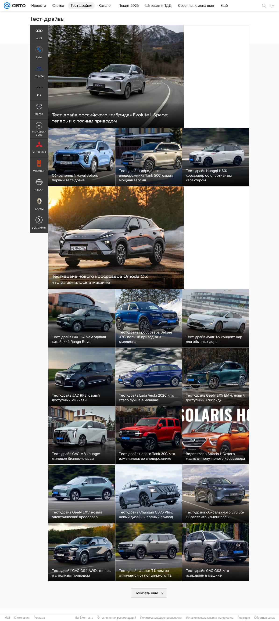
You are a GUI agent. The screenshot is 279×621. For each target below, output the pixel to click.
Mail (7, 617)
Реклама (39, 617)
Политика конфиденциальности (161, 617)
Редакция (244, 617)
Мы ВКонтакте (84, 617)
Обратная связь (264, 617)
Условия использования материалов (209, 617)
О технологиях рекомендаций (116, 617)
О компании (21, 617)
